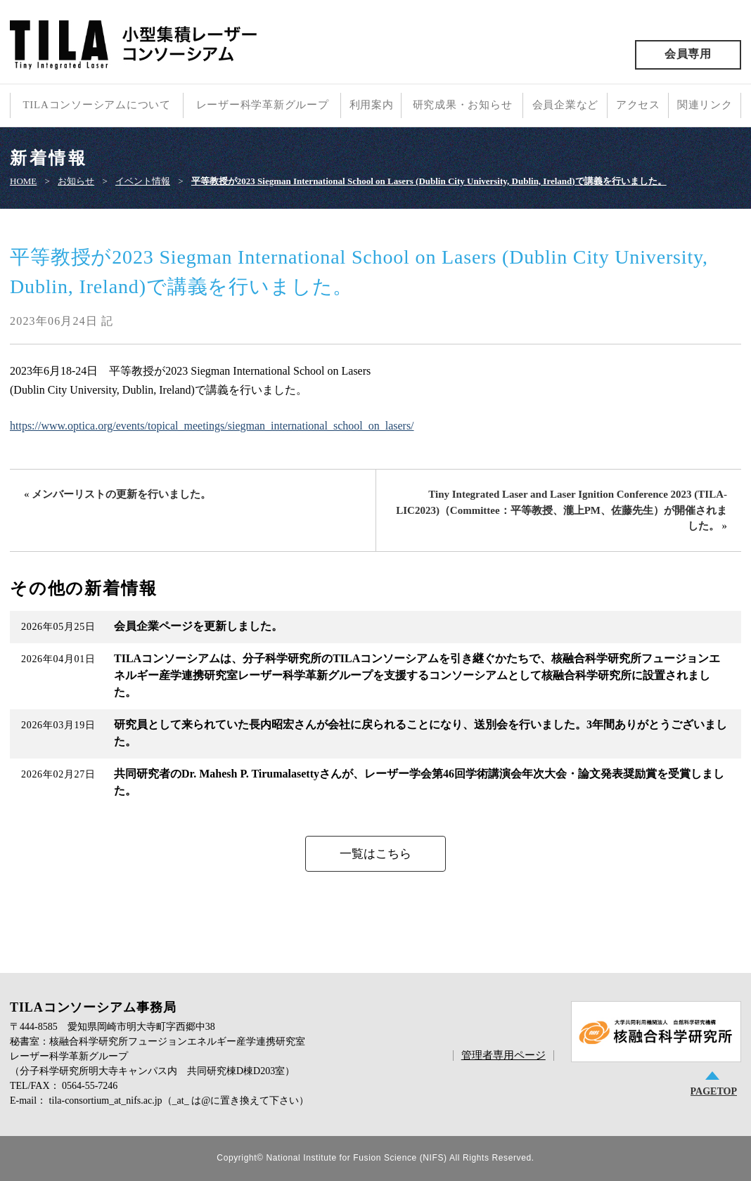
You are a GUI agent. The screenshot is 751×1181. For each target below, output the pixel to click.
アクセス (638, 104)
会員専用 (688, 54)
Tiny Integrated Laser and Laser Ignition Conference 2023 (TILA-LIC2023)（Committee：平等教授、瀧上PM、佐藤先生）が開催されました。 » (561, 510)
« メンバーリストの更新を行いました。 (117, 494)
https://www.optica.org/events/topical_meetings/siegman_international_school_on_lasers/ (212, 426)
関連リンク (705, 104)
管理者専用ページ (503, 1055)
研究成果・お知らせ (463, 104)
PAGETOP (714, 1091)
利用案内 (371, 104)
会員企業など (565, 104)
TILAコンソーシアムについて (96, 104)
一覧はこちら (375, 853)
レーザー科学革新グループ (262, 104)
